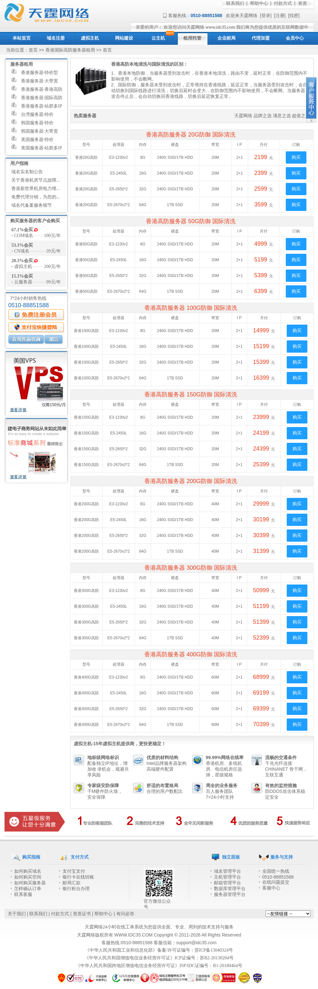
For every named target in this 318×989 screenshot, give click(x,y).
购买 (296, 157)
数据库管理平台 (230, 888)
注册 (279, 15)
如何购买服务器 (30, 882)
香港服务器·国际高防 (37, 97)
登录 (265, 15)
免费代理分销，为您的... (35, 197)
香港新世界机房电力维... (35, 188)
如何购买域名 (27, 871)
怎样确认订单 (27, 888)
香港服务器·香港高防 (37, 88)
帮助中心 (259, 3)
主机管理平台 (227, 877)
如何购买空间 (27, 877)
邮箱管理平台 (227, 882)
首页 (33, 50)
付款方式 (283, 3)
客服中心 (271, 888)
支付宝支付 (74, 871)
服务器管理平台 (230, 894)
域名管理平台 (227, 871)
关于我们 (17, 913)
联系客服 (23, 894)
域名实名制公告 (27, 171)
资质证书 (82, 913)
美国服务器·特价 (32, 139)
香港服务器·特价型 (34, 72)
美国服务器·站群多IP (36, 147)
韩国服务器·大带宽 (34, 130)
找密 (293, 15)
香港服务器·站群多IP (36, 105)
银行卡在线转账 (78, 877)
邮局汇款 (72, 882)
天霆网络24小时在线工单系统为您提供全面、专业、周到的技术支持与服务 (159, 927)
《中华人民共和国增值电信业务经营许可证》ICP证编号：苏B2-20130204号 (159, 958)
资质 (302, 3)
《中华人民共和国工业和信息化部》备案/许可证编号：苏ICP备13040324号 (159, 950)
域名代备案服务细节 (31, 205)
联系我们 (235, 3)
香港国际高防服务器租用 (70, 50)
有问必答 (125, 913)
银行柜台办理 (76, 888)
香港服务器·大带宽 (34, 80)
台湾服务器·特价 (32, 113)
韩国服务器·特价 (32, 122)
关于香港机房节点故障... (35, 180)
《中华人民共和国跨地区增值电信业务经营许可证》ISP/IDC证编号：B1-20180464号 (159, 965)
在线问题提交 (275, 882)
